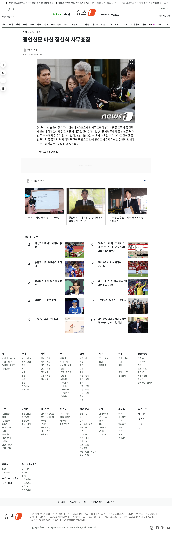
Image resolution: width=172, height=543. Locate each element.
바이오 (63, 408)
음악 (101, 424)
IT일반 (44, 424)
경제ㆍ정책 (45, 358)
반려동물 (83, 448)
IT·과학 (45, 408)
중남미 (63, 375)
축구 (120, 421)
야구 (120, 414)
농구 (120, 431)
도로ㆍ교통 (84, 445)
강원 (81, 372)
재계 (4, 417)
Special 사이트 (29, 464)
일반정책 (25, 417)
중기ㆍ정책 (7, 427)
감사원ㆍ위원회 (8, 365)
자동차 (5, 424)
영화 (101, 421)
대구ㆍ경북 (84, 389)
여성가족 (25, 386)
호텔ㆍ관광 (7, 445)
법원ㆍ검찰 (26, 362)
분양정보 (25, 421)
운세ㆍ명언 (84, 441)
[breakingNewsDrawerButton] (8, 9)
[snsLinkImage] (151, 527)
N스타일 (102, 434)
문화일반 (83, 427)
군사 (120, 362)
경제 (43, 353)
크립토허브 (56, 14)
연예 (101, 408)
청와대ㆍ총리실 (8, 358)
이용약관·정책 (96, 502)
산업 (4, 408)
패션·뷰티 (6, 438)
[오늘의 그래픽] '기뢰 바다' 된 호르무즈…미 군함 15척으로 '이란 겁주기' (112, 247)
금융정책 (141, 362)
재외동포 (102, 365)
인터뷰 (102, 431)
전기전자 (6, 421)
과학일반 (44, 434)
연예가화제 (103, 414)
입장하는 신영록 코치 (45, 300)
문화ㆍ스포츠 (123, 372)
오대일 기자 (32, 50)
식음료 (5, 441)
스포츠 (121, 408)
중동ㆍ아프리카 (66, 372)
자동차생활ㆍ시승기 (88, 451)
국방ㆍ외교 (103, 358)
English (105, 14)
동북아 (63, 358)
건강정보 (83, 434)
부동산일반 (26, 414)
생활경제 (6, 434)
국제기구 (64, 386)
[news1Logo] (13, 516)
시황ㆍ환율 (142, 375)
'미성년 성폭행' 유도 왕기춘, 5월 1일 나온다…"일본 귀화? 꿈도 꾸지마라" (82, 3)
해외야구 (122, 417)
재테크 (140, 379)
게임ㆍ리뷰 (45, 431)
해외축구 (122, 424)
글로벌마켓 (6, 472)
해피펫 (67, 14)
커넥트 (162, 9)
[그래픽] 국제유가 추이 (46, 319)
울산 (81, 396)
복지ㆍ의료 (65, 414)
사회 (24, 353)
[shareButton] (3, 65)
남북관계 (122, 375)
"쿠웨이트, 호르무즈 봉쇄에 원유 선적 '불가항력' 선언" (24, 3)
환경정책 (44, 379)
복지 (23, 369)
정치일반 (6, 369)
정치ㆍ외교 (123, 358)
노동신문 (115, 14)
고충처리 (110, 502)
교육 (23, 365)
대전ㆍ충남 (84, 379)
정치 (4, 353)
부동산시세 (26, 424)
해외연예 (102, 427)
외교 (101, 353)
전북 (81, 382)
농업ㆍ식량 (45, 375)
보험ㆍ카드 (142, 369)
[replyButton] (3, 72)
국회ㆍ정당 (7, 362)
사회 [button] (25, 32)
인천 (81, 369)
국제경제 (64, 379)
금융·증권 (142, 353)
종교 (81, 421)
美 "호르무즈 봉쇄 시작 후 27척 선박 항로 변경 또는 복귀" (141, 3)
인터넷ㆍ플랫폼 (47, 414)
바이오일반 (64, 424)
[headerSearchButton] (13, 9)
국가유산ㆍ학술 (86, 424)
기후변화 (64, 382)
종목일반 (122, 438)
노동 (23, 372)
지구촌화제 (64, 393)
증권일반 (141, 372)
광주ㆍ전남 (84, 386)
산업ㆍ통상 (45, 365)
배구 (120, 427)
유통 (4, 431)
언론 (81, 431)
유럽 (62, 369)
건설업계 (25, 427)
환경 (23, 375)
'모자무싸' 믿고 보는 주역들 (112, 300)
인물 (23, 382)
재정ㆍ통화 (45, 362)
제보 (168, 9)
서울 (81, 362)
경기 (81, 365)
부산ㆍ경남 (84, 393)
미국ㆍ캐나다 (65, 362)
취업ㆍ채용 (7, 448)
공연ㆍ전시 (84, 414)
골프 (120, 434)
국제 (62, 353)
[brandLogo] (86, 12)
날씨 (23, 379)
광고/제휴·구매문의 (78, 502)
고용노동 (44, 372)
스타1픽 (25, 476)
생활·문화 (84, 408)
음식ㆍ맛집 (84, 455)
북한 (120, 353)
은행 (139, 365)
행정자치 (83, 358)
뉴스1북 (25, 486)
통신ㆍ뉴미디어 (47, 417)
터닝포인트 (26, 483)
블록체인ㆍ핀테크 (145, 382)
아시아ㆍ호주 (65, 365)
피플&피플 (64, 389)
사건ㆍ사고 (26, 358)
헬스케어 (64, 421)
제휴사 (5, 464)
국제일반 (64, 396)
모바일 (43, 421)
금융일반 (141, 358)
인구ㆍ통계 (45, 369)
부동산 (25, 408)
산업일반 (6, 414)
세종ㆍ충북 (84, 375)
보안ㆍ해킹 (45, 427)
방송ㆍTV (103, 417)
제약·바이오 (65, 417)
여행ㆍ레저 (84, 438)
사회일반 (25, 389)
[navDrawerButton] (4, 9)
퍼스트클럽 (26, 490)
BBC (4, 469)
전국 (82, 353)
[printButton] (3, 88)
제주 (81, 400)
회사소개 (61, 502)
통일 (101, 362)
